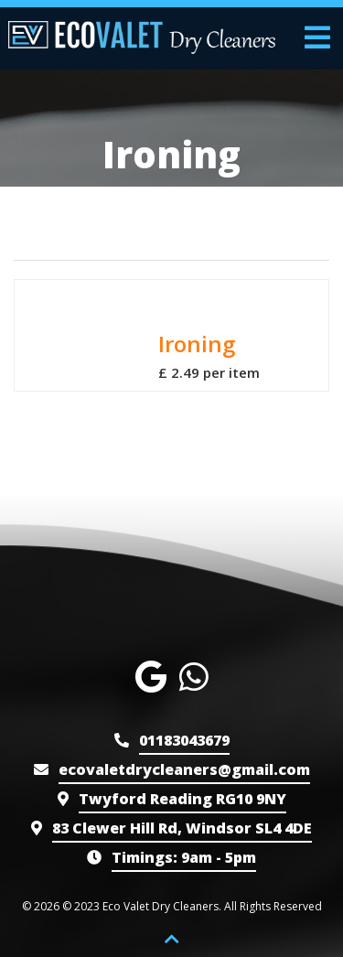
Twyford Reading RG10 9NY (182, 799)
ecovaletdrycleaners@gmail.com (184, 769)
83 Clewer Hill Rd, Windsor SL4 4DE (182, 828)
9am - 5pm (184, 857)
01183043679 (184, 740)
